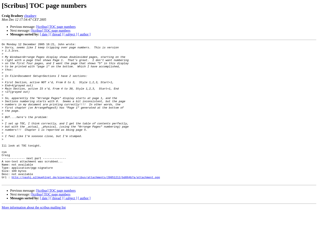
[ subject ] (70, 34)
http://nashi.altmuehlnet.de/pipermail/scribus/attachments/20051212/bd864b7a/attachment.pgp (86, 204)
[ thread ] (56, 34)
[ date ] (44, 34)
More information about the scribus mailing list (34, 235)
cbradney (30, 16)
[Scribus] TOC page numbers (56, 27)
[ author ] (84, 34)
